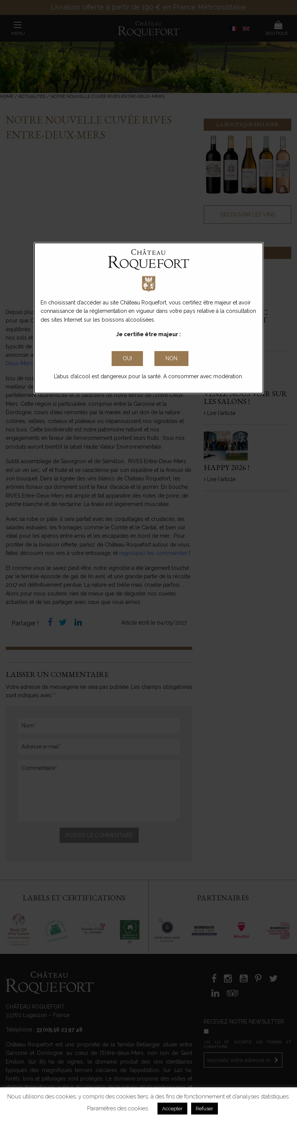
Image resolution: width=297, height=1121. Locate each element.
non (171, 358)
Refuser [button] (204, 1108)
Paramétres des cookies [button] (117, 1108)
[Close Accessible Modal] (127, 358)
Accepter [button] (172, 1108)
